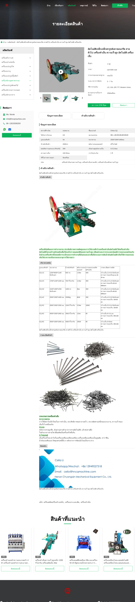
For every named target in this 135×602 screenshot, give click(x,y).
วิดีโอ (94, 6)
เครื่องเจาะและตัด (72, 502)
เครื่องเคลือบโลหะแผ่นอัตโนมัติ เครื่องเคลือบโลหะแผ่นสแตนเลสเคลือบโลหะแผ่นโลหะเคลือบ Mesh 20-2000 (117, 561)
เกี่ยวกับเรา (59, 6)
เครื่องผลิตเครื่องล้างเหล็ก (54, 502)
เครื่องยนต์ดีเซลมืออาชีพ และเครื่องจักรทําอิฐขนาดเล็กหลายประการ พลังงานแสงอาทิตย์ (83, 561)
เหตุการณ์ (84, 6)
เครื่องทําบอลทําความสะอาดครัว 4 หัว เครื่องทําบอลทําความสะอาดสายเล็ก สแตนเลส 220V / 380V (15, 561)
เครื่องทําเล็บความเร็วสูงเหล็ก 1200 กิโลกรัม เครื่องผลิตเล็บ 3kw (49, 561)
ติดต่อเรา (104, 6)
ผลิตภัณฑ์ (71, 6)
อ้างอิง (120, 5)
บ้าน (48, 6)
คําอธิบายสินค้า (88, 116)
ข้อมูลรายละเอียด (55, 116)
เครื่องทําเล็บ (86, 502)
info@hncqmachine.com (16, 119)
